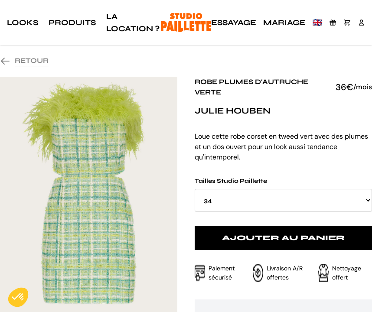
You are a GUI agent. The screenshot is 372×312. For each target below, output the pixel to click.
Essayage (233, 22)
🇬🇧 (317, 22)
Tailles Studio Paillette (283, 194)
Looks (22, 22)
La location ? (133, 22)
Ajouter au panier (283, 238)
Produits (72, 22)
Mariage (284, 22)
